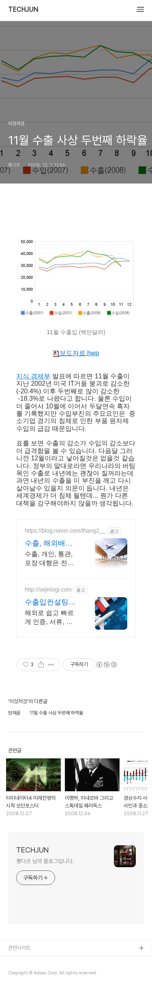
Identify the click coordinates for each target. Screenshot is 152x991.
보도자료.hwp (76, 353)
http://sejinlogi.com (48, 589)
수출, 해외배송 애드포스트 (49, 543)
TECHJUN (23, 9)
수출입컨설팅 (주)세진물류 (47, 602)
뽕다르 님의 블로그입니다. (45, 861)
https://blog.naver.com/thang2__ (65, 530)
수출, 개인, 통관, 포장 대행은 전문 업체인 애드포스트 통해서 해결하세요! (51, 559)
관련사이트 (19, 948)
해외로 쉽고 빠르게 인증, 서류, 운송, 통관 (49, 617)
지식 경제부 (33, 376)
